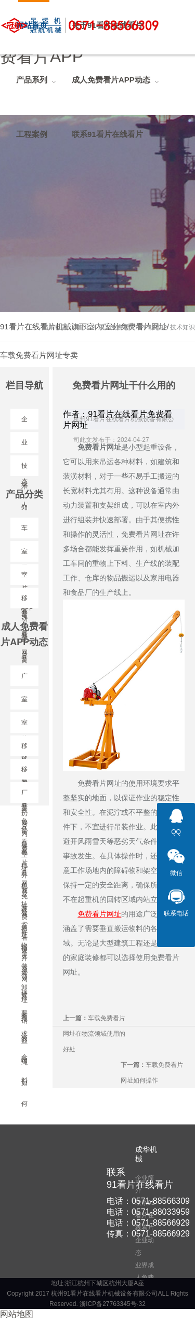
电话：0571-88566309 (148, 1201)
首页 (82, 327)
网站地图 (16, 1314)
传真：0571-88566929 (148, 1233)
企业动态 (144, 1246)
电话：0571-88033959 (148, 1211)
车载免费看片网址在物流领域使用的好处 (94, 1034)
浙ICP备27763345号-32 (113, 1304)
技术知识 (182, 327)
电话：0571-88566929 (148, 1222)
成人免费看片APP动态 (129, 327)
